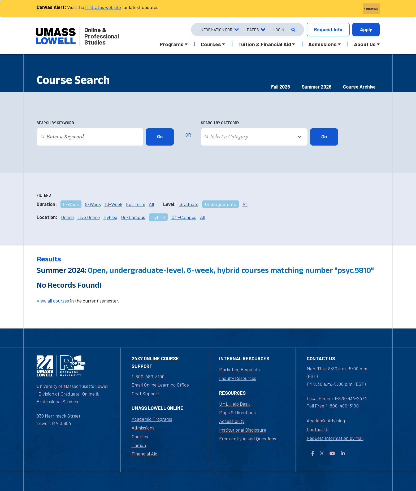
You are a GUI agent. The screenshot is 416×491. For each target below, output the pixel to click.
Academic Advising (326, 420)
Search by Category (220, 123)
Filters (44, 195)
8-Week (93, 204)
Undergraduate (220, 204)
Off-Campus (183, 217)
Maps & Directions (237, 412)
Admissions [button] (322, 44)
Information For (216, 29)
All (151, 204)
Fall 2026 (280, 87)
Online (67, 217)
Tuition (139, 445)
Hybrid (158, 217)
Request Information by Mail (335, 438)
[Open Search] (293, 29)
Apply (366, 29)
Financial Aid (145, 454)
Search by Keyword (55, 123)
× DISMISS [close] (371, 8)
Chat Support (145, 393)
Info (328, 30)
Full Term (135, 204)
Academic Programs (152, 419)
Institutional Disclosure (242, 430)
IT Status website (103, 7)
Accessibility (231, 421)
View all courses (53, 301)
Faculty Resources (237, 378)
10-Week (113, 204)
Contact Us (318, 429)
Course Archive (359, 87)
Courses (140, 436)
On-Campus (133, 217)
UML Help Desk (234, 404)
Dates (253, 29)
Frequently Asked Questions (247, 438)
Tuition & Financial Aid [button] (264, 44)
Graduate (188, 204)
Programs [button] (172, 44)
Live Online (88, 217)
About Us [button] (365, 44)
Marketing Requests (239, 369)
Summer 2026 (316, 87)
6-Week (71, 204)
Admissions (143, 428)
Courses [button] (211, 44)
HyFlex (110, 217)
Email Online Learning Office (160, 385)
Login (278, 29)
